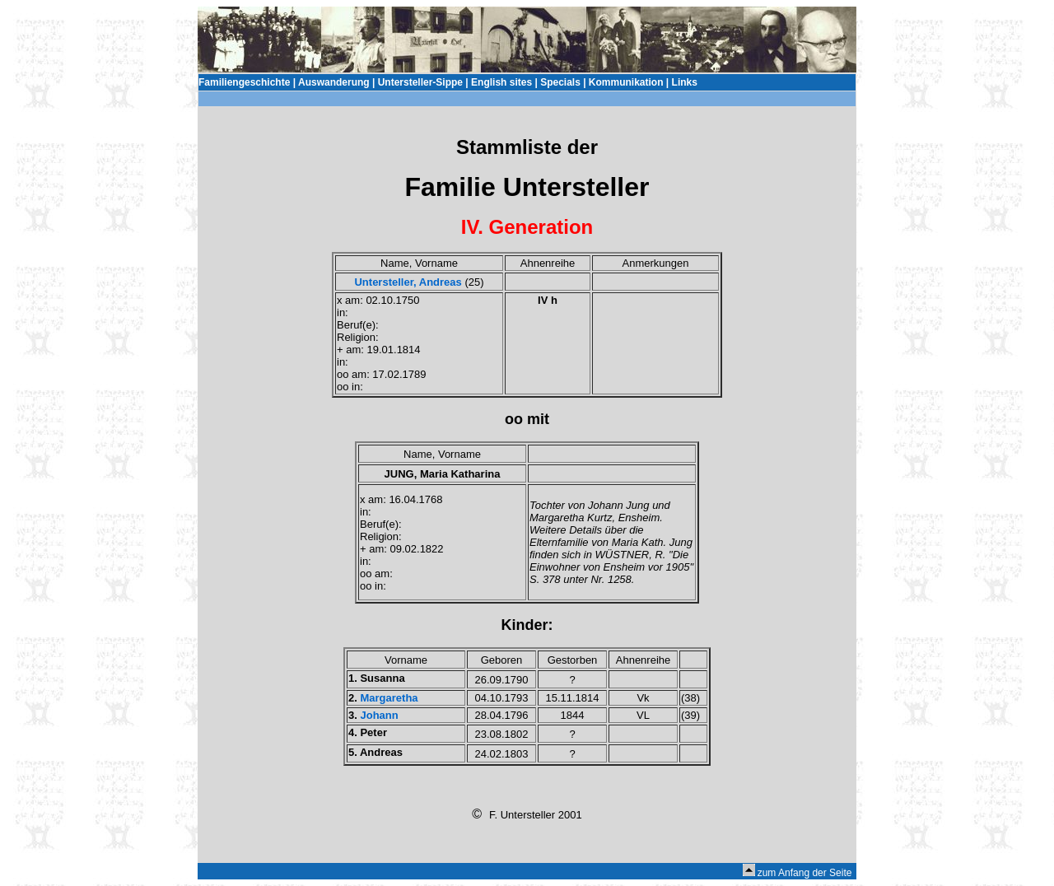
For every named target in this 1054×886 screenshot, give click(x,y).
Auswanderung (334, 82)
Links (684, 82)
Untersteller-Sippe (420, 82)
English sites (501, 82)
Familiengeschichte (244, 82)
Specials (560, 82)
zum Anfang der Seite (805, 873)
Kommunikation (626, 82)
